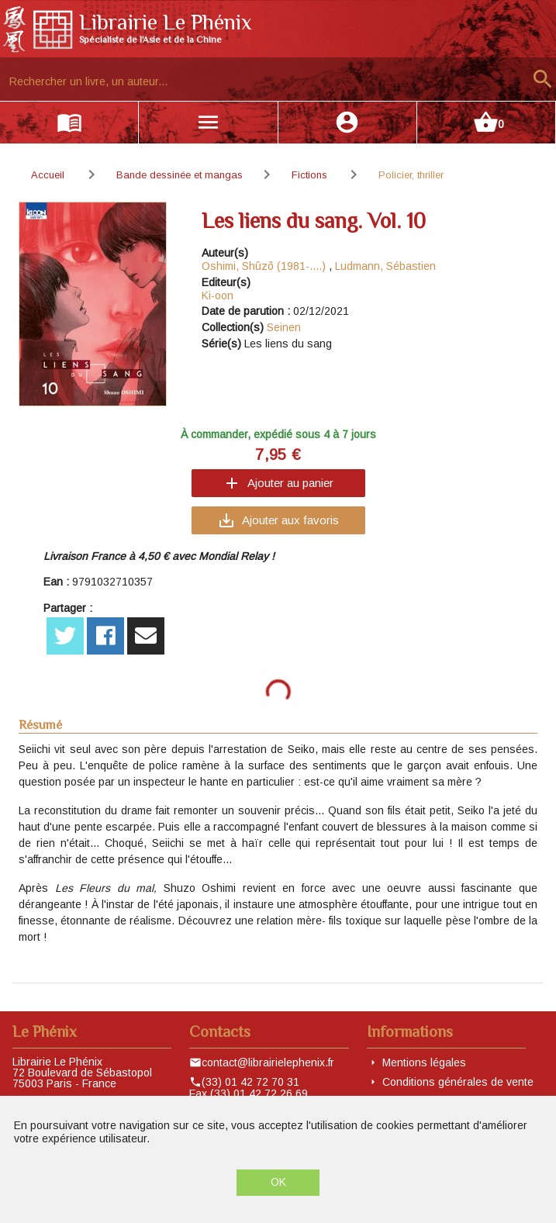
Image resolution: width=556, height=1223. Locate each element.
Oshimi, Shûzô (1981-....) (264, 266)
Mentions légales (424, 1062)
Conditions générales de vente (458, 1082)
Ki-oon (217, 295)
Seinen (284, 327)
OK (278, 1182)
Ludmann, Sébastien (385, 266)
